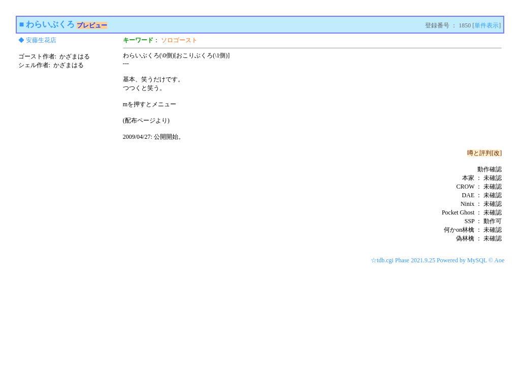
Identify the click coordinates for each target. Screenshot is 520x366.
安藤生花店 (41, 40)
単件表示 (486, 25)
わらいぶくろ (50, 24)
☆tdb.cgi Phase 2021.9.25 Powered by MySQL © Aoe (437, 260)
